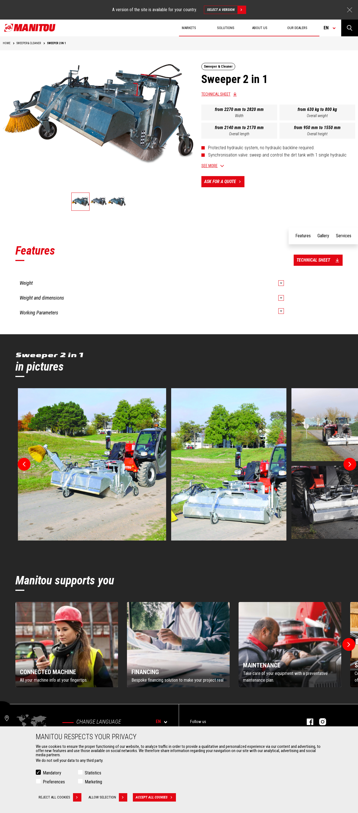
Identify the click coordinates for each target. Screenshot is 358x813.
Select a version (226, 10)
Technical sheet (215, 94)
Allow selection (107, 797)
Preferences (54, 781)
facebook (307, 721)
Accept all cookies (156, 797)
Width (239, 116)
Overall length (239, 134)
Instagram (320, 721)
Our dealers (297, 28)
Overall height (317, 134)
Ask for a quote (224, 181)
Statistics (93, 773)
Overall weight (317, 116)
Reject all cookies (60, 797)
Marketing (93, 781)
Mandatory (52, 773)
